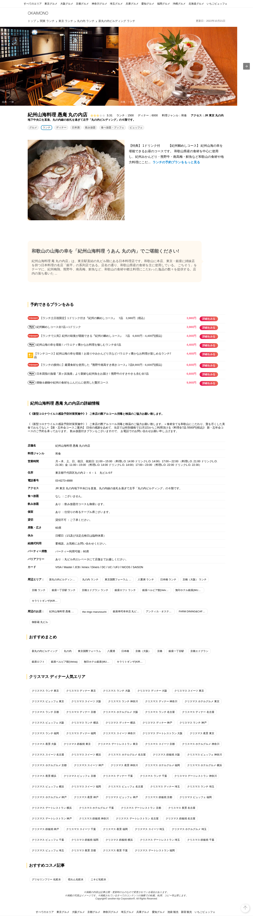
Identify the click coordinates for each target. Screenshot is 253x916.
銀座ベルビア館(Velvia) (64, 661)
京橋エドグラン (199, 651)
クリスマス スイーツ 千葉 (81, 829)
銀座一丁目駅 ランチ (64, 590)
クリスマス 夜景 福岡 (115, 829)
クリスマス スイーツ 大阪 (86, 701)
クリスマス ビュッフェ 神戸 (122, 797)
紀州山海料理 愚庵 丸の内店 (63, 611)
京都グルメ (82, 3)
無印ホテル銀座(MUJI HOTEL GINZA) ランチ (189, 590)
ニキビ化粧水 (98, 879)
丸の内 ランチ (90, 579)
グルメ (33, 127)
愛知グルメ (147, 3)
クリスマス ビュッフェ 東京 (48, 701)
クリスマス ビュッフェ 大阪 (48, 722)
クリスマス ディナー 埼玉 (165, 786)
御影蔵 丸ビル (40, 622)
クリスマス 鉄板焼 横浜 (119, 839)
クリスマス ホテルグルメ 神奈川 (200, 743)
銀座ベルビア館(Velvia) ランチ (156, 590)
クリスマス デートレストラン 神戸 (52, 818)
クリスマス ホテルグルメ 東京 (202, 701)
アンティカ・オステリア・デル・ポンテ (160, 611)
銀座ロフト (38, 661)
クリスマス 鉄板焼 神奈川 (94, 818)
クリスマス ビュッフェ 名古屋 (125, 786)
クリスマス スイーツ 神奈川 (119, 733)
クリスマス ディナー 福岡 (81, 733)
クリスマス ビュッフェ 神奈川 (204, 754)
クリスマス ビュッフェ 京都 (80, 775)
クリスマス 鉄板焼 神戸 (45, 829)
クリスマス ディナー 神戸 (157, 722)
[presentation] (246, 66)
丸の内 (68, 651)
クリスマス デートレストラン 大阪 (162, 733)
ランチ (46, 127)
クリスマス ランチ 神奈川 (123, 701)
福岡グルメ (163, 3)
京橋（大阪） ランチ (195, 579)
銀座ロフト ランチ (125, 590)
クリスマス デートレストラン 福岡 (155, 850)
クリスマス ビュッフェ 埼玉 (48, 850)
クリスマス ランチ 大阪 (116, 690)
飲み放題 (90, 127)
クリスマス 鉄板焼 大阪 (166, 754)
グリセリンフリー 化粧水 (46, 879)
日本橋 (125, 651)
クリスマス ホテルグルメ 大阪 (120, 712)
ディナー (61, 127)
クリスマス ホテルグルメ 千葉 (96, 807)
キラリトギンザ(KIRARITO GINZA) (131, 661)
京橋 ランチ (38, 590)
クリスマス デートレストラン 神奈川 (195, 775)
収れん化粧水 (75, 879)
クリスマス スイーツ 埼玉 (149, 829)
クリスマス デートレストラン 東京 (118, 743)
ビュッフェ (136, 127)
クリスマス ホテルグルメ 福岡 (162, 765)
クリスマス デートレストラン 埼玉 (160, 839)
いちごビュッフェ (217, 3)
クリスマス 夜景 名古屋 (181, 807)
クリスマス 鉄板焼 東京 (77, 743)
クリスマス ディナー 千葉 (118, 775)
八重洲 (111, 651)
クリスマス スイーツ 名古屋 (48, 754)
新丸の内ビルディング (45, 651)
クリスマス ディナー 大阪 (152, 690)
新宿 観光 (186, 911)
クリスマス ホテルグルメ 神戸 (49, 797)
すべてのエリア (33, 3)
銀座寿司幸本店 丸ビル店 (127, 611)
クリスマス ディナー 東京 (81, 690)
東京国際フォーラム (89, 651)
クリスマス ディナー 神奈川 (161, 701)
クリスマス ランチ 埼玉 (200, 786)
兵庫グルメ (132, 3)
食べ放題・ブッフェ (112, 127)
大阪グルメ (66, 3)
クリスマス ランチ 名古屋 (160, 712)
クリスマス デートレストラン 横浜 (52, 807)
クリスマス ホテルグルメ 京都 (49, 765)
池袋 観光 (172, 911)
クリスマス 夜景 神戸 (86, 797)
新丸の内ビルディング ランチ (63, 579)
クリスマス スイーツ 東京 (189, 690)
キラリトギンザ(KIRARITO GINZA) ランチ (46, 600)
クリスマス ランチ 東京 (45, 690)
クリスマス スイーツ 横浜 (86, 754)
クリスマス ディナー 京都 (81, 712)
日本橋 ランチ (168, 579)
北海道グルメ (196, 3)
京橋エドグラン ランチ (95, 590)
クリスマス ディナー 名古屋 (198, 712)
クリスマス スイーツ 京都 (160, 743)
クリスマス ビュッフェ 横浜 (48, 786)
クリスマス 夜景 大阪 (44, 743)
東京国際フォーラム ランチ (119, 579)
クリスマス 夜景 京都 (83, 850)
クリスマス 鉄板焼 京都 (158, 797)
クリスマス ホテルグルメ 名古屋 (126, 754)
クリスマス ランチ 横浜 (84, 722)
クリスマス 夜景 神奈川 (124, 765)
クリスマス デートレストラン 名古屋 (137, 818)
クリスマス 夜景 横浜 (44, 775)
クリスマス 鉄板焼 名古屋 (180, 818)
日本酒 (76, 127)
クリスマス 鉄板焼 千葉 (200, 839)
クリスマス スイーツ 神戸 (89, 765)
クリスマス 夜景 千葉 (115, 850)
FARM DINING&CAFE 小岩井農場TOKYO (193, 611)
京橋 (159, 651)
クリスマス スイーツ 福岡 (86, 786)
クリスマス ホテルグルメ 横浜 (204, 765)
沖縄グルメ (179, 3)
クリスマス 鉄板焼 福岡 (84, 839)
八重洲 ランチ (146, 579)
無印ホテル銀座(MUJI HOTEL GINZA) (98, 661)
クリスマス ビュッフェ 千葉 (48, 839)
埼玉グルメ (116, 3)
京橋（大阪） (143, 651)
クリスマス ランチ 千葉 (153, 775)
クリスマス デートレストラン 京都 (141, 807)
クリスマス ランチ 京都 (45, 712)
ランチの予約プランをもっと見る (176, 162)
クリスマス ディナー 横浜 (120, 722)
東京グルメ (50, 3)
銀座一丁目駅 (176, 651)
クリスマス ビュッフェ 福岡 (195, 797)
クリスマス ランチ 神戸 (193, 722)
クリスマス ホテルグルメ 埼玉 (189, 829)
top (245, 905)
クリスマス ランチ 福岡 (45, 733)
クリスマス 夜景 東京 (202, 733)
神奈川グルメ (99, 3)
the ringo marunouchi (94, 611)
